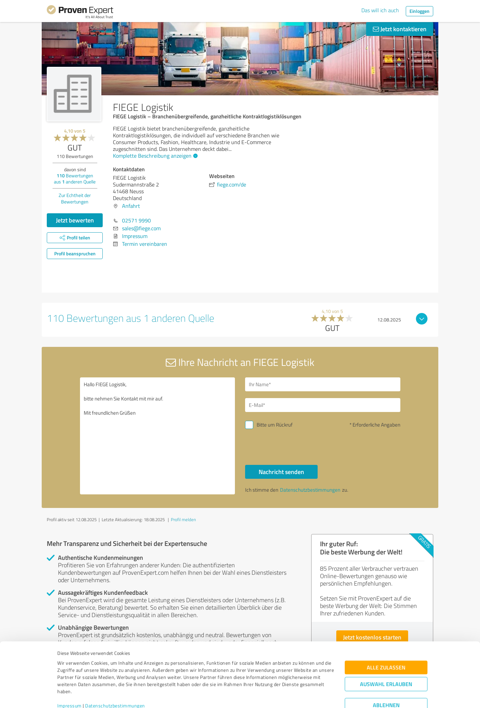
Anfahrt (131, 206)
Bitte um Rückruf (275, 424)
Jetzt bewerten (75, 220)
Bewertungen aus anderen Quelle (75, 178)
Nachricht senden (281, 471)
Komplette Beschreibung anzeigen (154, 155)
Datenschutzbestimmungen (115, 676)
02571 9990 (136, 220)
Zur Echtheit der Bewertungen (75, 198)
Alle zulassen (386, 638)
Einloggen (419, 11)
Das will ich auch (380, 10)
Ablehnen (386, 676)
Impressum (69, 676)
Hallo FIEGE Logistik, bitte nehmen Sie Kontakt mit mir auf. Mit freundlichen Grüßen (157, 435)
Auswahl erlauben (386, 654)
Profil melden (183, 519)
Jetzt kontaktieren (399, 28)
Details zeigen (288, 695)
